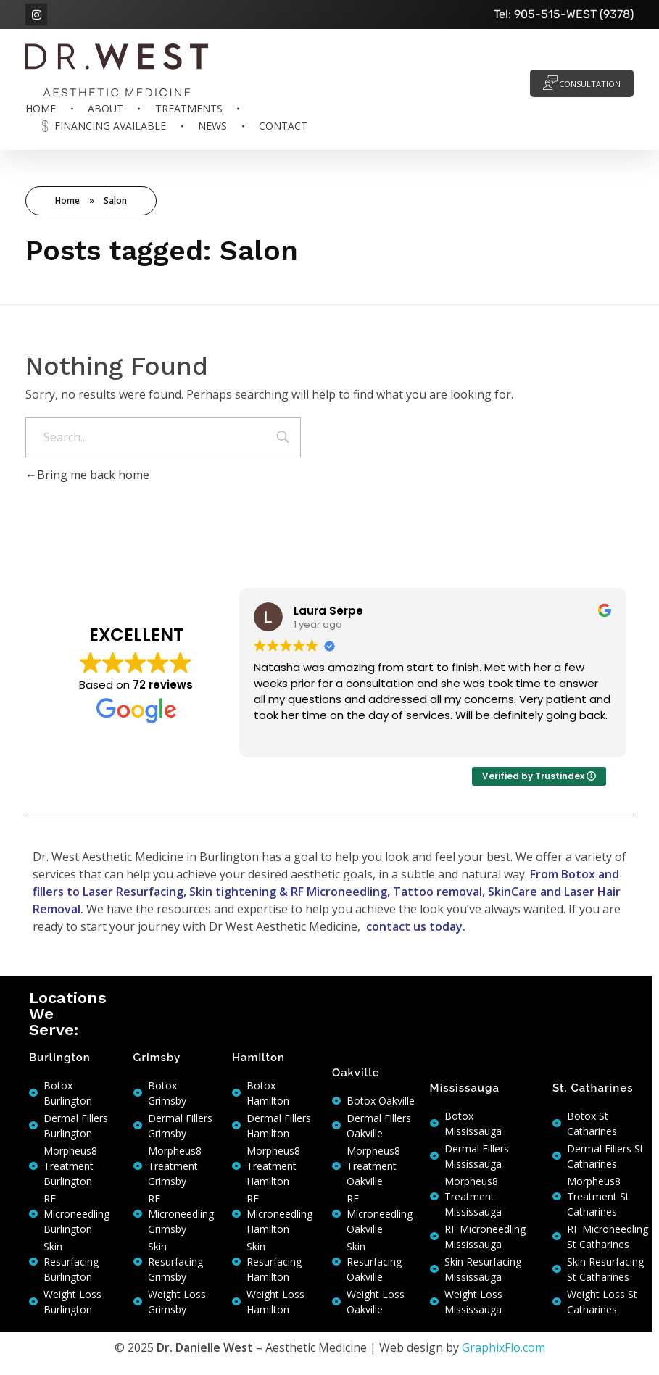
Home (67, 200)
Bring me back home (87, 475)
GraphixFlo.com (503, 1347)
